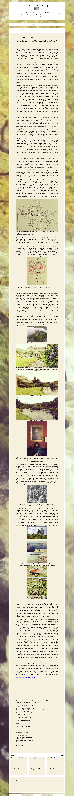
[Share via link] (24, 745)
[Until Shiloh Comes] (55, 761)
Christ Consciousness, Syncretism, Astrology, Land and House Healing (32, 14)
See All (62, 755)
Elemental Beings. (52, 16)
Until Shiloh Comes (52, 768)
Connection (28, 16)
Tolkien (22, 29)
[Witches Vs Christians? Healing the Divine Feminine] (37, 761)
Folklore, (54, 14)
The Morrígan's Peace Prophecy (18, 768)
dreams (27, 29)
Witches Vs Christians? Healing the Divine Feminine (36, 769)
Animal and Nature (22, 16)
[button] (62, 29)
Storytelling (49, 14)
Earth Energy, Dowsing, (36, 16)
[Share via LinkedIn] (22, 745)
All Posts (11, 29)
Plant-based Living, (45, 16)
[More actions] (57, 37)
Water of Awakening (37, 5)
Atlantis (32, 29)
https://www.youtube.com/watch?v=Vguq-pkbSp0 (26, 677)
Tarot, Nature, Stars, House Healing (39, 12)
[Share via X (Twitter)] (19, 745)
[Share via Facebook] (16, 745)
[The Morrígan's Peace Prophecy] (19, 761)
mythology (17, 29)
